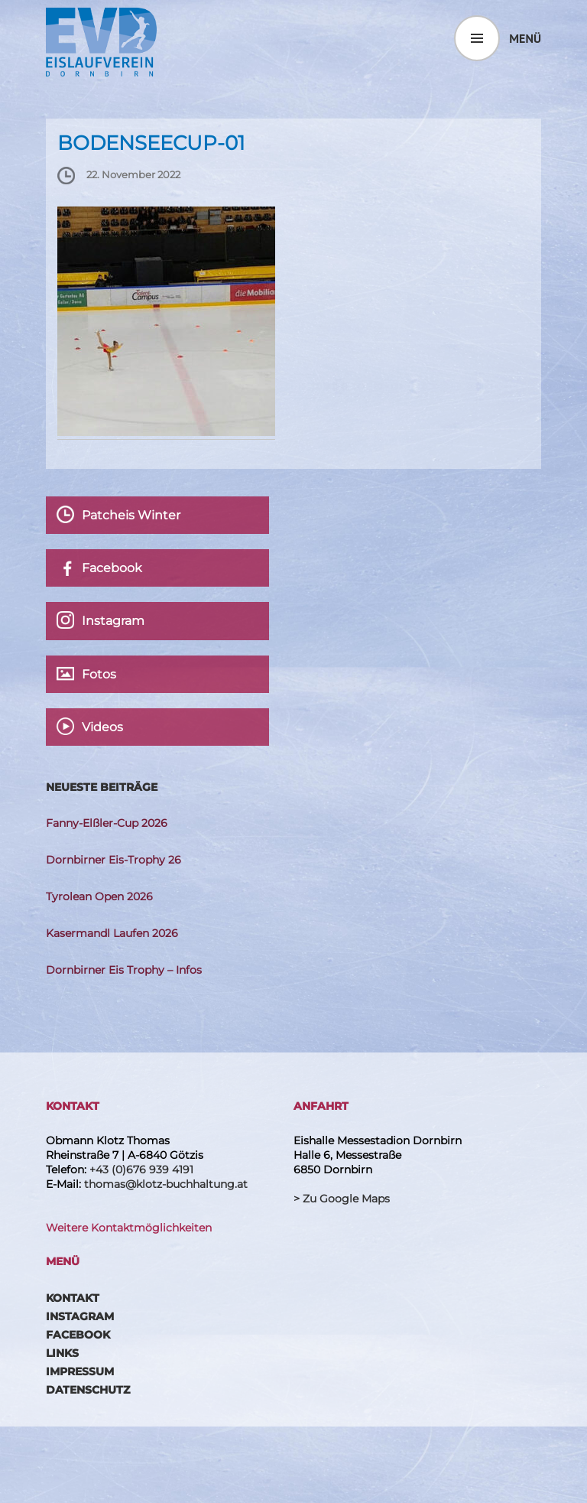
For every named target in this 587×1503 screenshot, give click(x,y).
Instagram (80, 1316)
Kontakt (72, 1298)
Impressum (80, 1371)
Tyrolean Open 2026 (99, 896)
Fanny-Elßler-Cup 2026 (106, 823)
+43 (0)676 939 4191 (141, 1169)
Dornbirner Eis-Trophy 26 (113, 860)
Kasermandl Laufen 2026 (112, 933)
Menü (525, 38)
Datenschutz (88, 1390)
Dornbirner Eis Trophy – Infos (124, 970)
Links (62, 1353)
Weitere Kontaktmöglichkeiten (129, 1228)
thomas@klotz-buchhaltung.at (166, 1184)
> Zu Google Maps (342, 1198)
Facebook (78, 1335)
